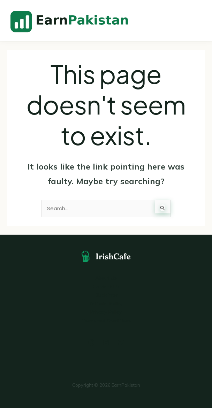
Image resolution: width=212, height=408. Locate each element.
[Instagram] (106, 342)
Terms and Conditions (106, 320)
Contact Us (106, 286)
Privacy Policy (106, 312)
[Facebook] (91, 342)
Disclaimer (106, 295)
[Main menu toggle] (197, 20)
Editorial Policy (106, 303)
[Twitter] (121, 342)
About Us (106, 278)
